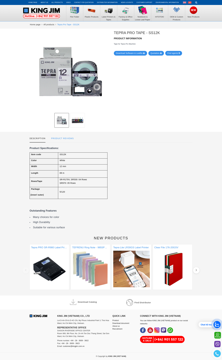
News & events (127, 2)
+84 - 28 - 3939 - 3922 (79, 340)
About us (44, 2)
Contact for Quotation (84, 2)
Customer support (144, 2)
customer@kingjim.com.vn (74, 346)
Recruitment (117, 329)
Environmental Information (167, 2)
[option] (61, 120)
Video (68, 2)
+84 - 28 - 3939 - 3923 (70, 343)
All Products (57, 2)
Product (115, 320)
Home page (32, 2)
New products (111, 238)
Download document (120, 323)
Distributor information (107, 2)
